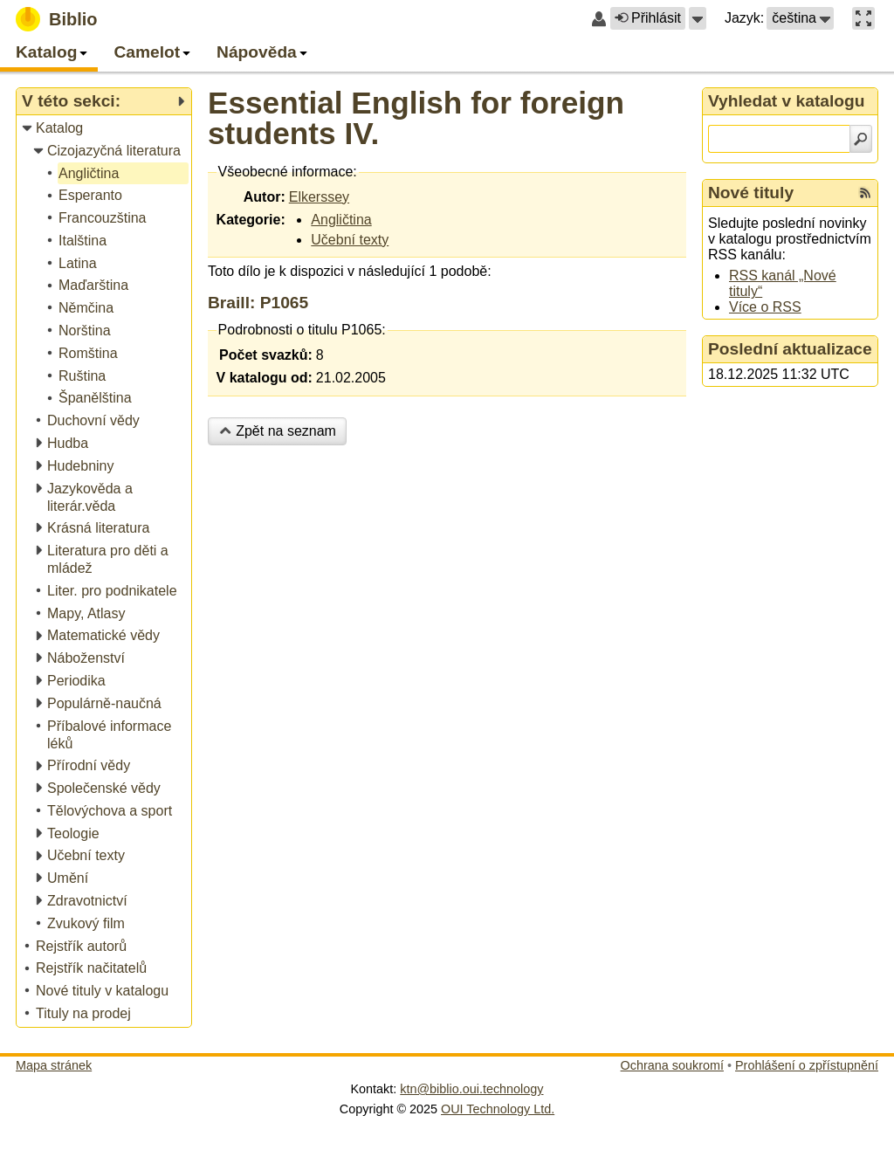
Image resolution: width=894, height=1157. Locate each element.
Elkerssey (319, 196)
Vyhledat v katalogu (786, 101)
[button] (697, 18)
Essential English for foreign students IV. (416, 118)
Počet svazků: (266, 355)
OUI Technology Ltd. (497, 1109)
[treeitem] (105, 129)
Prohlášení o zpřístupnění (806, 1065)
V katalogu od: (265, 377)
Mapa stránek (54, 1065)
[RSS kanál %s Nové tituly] (865, 193)
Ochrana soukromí (672, 1065)
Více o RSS (765, 307)
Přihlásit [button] (648, 17)
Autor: (264, 196)
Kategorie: (251, 219)
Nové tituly (751, 192)
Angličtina (341, 219)
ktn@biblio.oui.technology (471, 1089)
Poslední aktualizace (790, 349)
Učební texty (350, 239)
